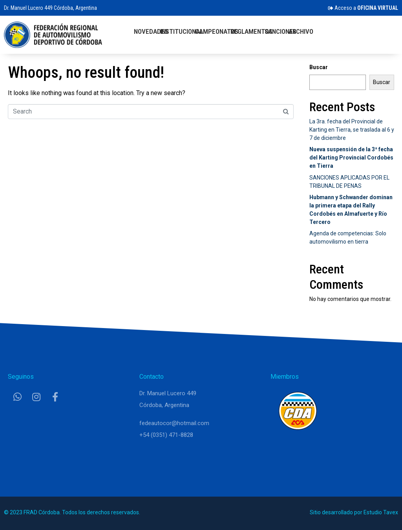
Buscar (318, 67)
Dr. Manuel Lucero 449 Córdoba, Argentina (50, 8)
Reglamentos (251, 31)
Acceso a (363, 8)
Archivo (301, 31)
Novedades (151, 31)
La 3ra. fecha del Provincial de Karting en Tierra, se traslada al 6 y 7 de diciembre (351, 129)
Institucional (181, 31)
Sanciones (280, 31)
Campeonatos (216, 31)
